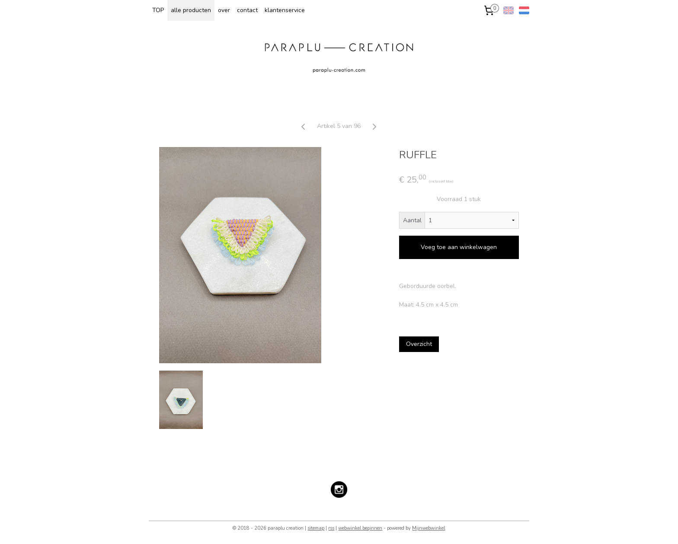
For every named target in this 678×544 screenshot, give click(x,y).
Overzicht (419, 344)
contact (247, 10)
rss (331, 528)
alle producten (191, 10)
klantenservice (285, 10)
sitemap (315, 528)
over (224, 10)
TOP (158, 10)
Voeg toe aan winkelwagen (459, 247)
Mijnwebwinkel (428, 528)
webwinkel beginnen (360, 528)
